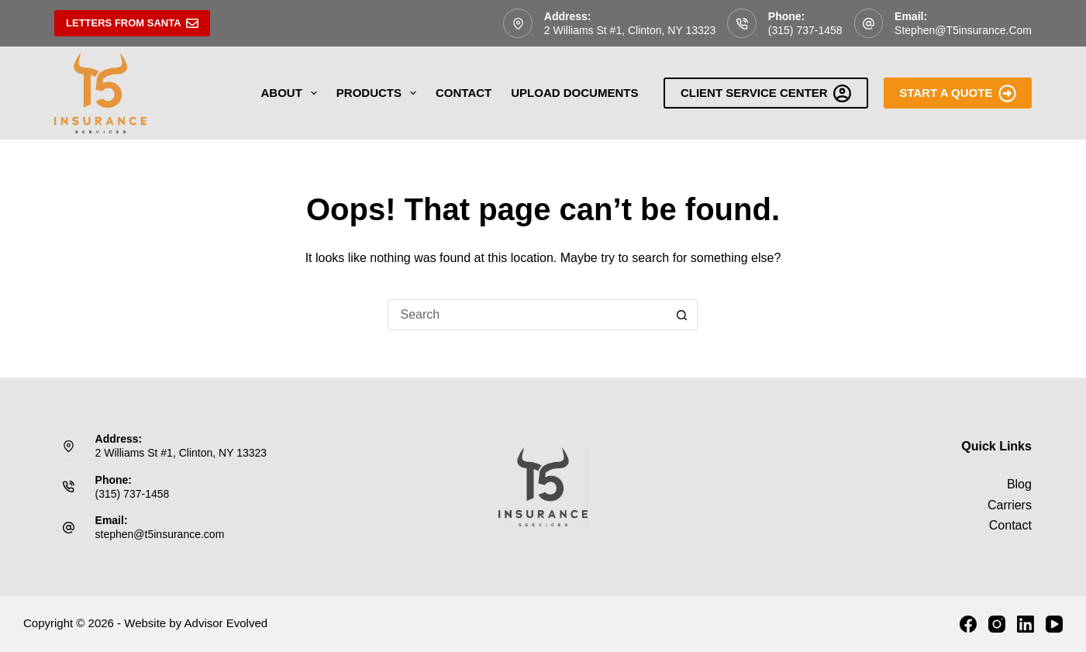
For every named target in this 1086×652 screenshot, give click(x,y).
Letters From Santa (132, 23)
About (292, 93)
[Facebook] (968, 624)
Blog (1019, 484)
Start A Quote (957, 93)
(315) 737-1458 (805, 30)
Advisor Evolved (226, 623)
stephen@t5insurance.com (963, 30)
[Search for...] (527, 314)
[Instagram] (996, 624)
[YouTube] (1054, 624)
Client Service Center (766, 93)
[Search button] (682, 314)
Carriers (1010, 505)
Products (379, 93)
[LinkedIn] (1025, 624)
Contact (463, 92)
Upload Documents (574, 92)
